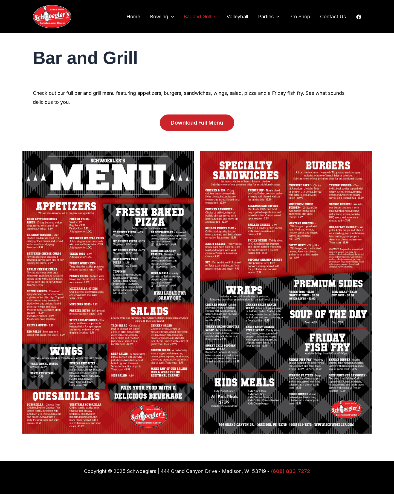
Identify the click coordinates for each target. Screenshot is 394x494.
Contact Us (333, 16)
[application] (171, 17)
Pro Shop (299, 16)
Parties (268, 17)
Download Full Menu (197, 122)
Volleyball (237, 16)
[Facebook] (358, 16)
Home (133, 16)
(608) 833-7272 (290, 471)
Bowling (162, 17)
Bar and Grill (200, 17)
